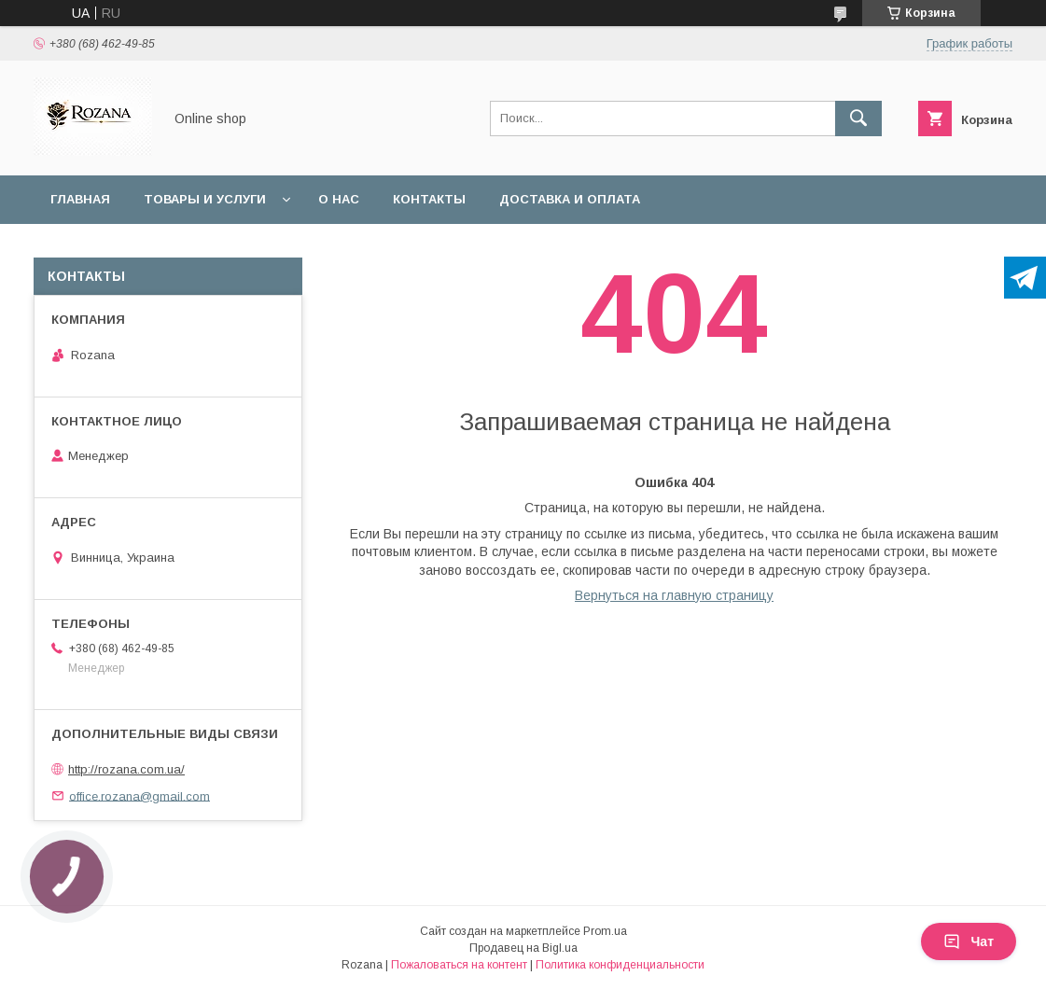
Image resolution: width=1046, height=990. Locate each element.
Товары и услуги (205, 199)
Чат (968, 941)
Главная (80, 199)
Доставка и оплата (569, 199)
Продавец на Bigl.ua (523, 948)
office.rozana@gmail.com (139, 795)
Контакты (429, 199)
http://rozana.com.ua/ (126, 769)
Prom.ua (605, 931)
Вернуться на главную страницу (674, 595)
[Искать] (858, 118)
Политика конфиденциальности (620, 964)
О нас (338, 199)
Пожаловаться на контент (459, 964)
